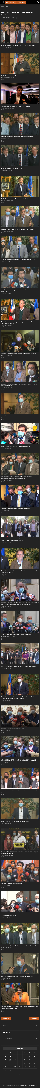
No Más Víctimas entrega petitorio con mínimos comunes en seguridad (18, 290)
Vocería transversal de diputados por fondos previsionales (18, 666)
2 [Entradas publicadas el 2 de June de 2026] (10, 1056)
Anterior (6, 1018)
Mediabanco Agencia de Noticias (29, 1085)
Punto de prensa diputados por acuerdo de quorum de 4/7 (18, 259)
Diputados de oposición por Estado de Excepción (15, 508)
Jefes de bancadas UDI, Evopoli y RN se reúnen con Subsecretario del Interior (16, 635)
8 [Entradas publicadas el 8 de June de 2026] (5, 1060)
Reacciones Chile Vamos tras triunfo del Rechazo (15, 106)
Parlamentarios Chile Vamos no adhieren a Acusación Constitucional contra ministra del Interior (16, 477)
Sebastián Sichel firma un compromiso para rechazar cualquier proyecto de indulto (19, 852)
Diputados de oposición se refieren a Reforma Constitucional (19, 791)
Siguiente (34, 1018)
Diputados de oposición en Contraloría (12, 729)
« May (20, 1073)
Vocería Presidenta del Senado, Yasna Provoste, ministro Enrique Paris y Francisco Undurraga (19, 1007)
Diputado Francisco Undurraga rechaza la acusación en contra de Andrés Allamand (19, 571)
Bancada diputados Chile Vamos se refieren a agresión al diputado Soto (18, 137)
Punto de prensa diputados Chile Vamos (13, 168)
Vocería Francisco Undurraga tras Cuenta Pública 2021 (17, 976)
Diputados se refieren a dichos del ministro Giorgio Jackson (18, 354)
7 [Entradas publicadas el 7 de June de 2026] (34, 1056)
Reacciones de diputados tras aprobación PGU (15, 821)
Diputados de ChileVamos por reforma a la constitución (17, 229)
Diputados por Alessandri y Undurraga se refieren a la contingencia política (17, 322)
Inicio (2, 6)
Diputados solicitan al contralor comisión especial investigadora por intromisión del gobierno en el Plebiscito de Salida (20, 603)
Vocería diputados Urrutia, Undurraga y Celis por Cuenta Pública (20, 946)
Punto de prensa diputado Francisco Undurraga (15, 76)
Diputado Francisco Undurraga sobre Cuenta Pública (16, 416)
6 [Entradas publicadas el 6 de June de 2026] (29, 1056)
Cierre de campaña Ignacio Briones (11, 883)
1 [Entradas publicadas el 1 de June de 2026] (5, 1056)
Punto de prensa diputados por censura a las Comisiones (18, 45)
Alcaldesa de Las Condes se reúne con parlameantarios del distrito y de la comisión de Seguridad (18, 539)
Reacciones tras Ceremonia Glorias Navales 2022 (15, 446)
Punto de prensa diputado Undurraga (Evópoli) (15, 199)
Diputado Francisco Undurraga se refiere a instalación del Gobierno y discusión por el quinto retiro (18, 697)
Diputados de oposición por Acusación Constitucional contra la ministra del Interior (19, 384)
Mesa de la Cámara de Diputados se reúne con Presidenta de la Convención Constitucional (19, 914)
